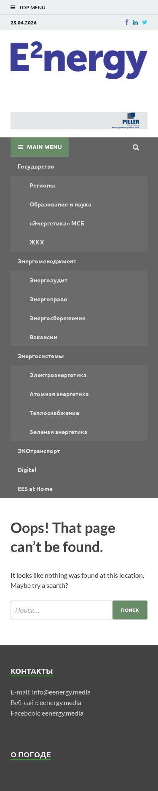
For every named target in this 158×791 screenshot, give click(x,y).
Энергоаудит (48, 280)
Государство (36, 166)
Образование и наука (60, 204)
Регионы (42, 185)
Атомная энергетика (59, 393)
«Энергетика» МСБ (56, 223)
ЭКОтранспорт (39, 450)
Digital (27, 469)
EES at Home (35, 488)
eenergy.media (60, 702)
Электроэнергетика (58, 374)
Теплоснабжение (54, 412)
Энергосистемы (41, 355)
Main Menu (44, 146)
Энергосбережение (57, 318)
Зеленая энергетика (58, 431)
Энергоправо (48, 299)
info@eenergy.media (61, 692)
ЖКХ (36, 242)
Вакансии (43, 337)
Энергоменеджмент (47, 261)
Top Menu (32, 7)
